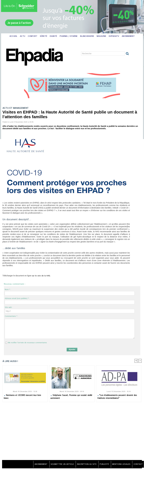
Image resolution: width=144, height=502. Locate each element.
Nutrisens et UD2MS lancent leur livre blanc (22, 397)
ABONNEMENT (128, 36)
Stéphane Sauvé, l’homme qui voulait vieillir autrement (71, 397)
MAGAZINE (102, 36)
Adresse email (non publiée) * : (17, 298)
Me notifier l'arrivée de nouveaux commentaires (27, 342)
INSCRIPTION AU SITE (85, 464)
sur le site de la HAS (40, 276)
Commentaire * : (11, 316)
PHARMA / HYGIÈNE (69, 36)
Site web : (9, 307)
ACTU (23, 36)
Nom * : (8, 289)
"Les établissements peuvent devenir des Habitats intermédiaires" (117, 397)
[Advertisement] (72, 431)
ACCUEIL (13, 36)
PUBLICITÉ (103, 464)
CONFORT (33, 36)
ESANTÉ (54, 36)
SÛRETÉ (44, 36)
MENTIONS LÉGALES (120, 464)
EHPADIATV (114, 36)
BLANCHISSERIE (87, 36)
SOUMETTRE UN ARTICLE (60, 464)
